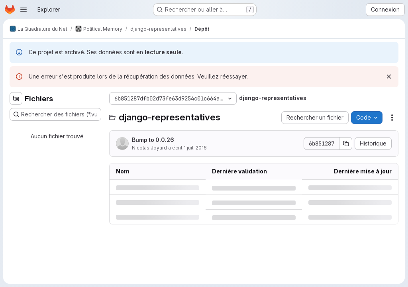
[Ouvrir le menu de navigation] (23, 9)
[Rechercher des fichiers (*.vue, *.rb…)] (55, 114)
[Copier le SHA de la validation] (345, 143)
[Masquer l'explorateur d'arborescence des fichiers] (16, 98)
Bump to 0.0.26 (153, 139)
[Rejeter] (389, 76)
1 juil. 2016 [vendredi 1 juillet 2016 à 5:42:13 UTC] (195, 148)
